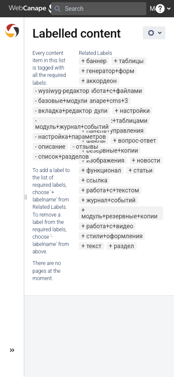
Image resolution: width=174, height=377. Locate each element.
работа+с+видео (109, 226)
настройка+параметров (72, 136)
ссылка (96, 180)
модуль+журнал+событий (72, 126)
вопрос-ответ (137, 140)
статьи (142, 170)
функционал (103, 170)
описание (51, 146)
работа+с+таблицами (116, 120)
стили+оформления (114, 236)
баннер (96, 61)
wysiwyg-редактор (63, 90)
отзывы (87, 146)
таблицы (131, 61)
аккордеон (101, 80)
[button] (160, 8)
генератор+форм (110, 70)
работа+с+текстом (112, 190)
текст (93, 246)
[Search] (57, 8)
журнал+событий (110, 200)
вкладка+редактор (65, 110)
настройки (135, 110)
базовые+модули (62, 100)
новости (148, 160)
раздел (124, 246)
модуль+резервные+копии (119, 216)
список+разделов (63, 156)
